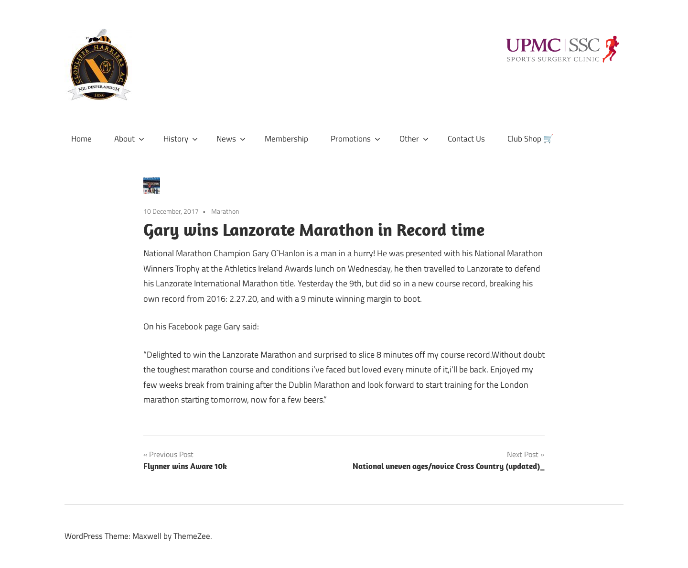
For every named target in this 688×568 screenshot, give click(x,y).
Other (414, 138)
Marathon (225, 211)
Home (81, 138)
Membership (286, 138)
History (180, 138)
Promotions (355, 138)
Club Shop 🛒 (530, 138)
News (231, 138)
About (129, 138)
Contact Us (466, 138)
